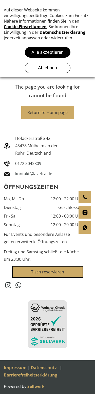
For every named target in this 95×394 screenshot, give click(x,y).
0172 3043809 (28, 163)
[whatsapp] (18, 286)
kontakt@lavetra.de (33, 173)
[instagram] (8, 286)
